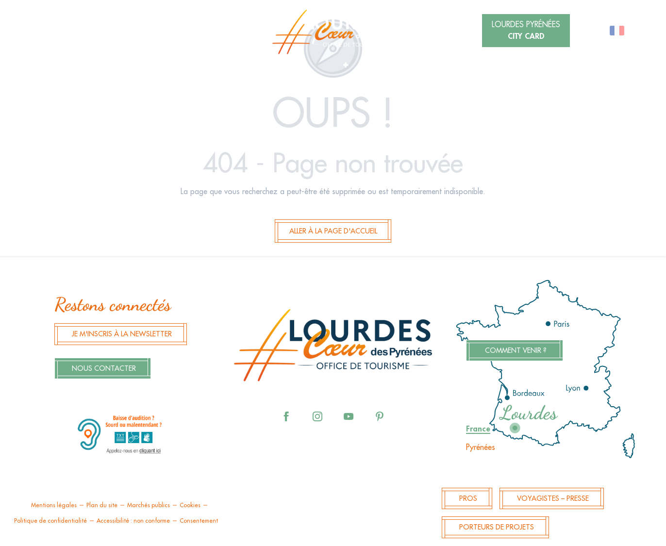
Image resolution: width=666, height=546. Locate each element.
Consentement (199, 521)
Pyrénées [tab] (480, 447)
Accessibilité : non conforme (133, 521)
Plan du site (101, 505)
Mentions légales (54, 505)
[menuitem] (333, 32)
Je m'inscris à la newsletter (122, 334)
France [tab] (478, 429)
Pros (468, 498)
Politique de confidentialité (50, 521)
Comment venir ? (516, 350)
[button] (150, 31)
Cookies (190, 505)
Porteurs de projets (496, 527)
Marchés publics (148, 505)
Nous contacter (104, 368)
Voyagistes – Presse (553, 498)
